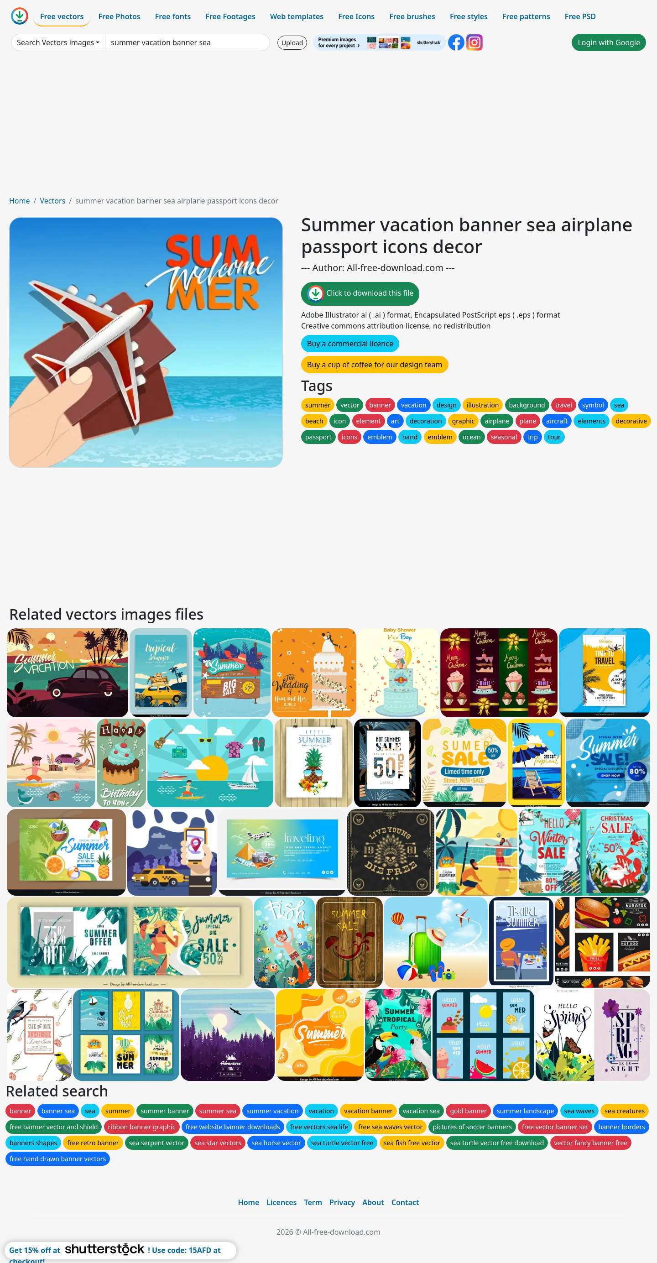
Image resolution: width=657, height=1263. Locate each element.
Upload (292, 42)
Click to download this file (360, 294)
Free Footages (230, 16)
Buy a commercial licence (350, 344)
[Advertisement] (328, 127)
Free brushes (412, 16)
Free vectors (61, 16)
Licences (281, 1202)
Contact (405, 1202)
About (373, 1202)
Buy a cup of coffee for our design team (375, 365)
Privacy (342, 1202)
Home (19, 201)
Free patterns (526, 16)
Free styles (469, 16)
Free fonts (173, 16)
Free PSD (580, 16)
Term (313, 1202)
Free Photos (119, 16)
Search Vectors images (55, 42)
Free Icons (356, 16)
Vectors (52, 201)
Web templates (296, 16)
